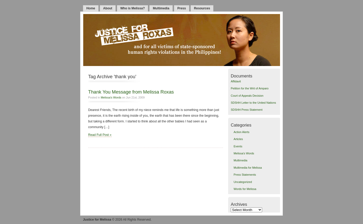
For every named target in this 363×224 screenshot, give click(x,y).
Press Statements (245, 174)
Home (90, 8)
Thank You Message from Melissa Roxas (131, 92)
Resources (202, 8)
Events (238, 146)
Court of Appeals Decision (247, 95)
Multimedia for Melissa (248, 167)
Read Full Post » (99, 135)
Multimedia (161, 8)
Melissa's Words (111, 97)
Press (181, 8)
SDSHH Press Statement (246, 109)
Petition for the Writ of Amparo (250, 88)
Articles (238, 139)
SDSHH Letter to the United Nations (253, 102)
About (107, 8)
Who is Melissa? (132, 8)
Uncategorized (243, 181)
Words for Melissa (245, 188)
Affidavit (236, 81)
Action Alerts (241, 132)
